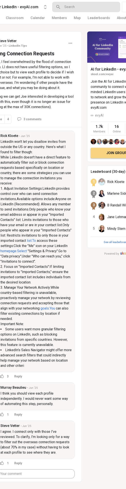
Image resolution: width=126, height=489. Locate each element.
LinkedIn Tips (18, 45)
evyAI (99, 115)
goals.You (47, 308)
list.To (31, 241)
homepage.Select (13, 251)
